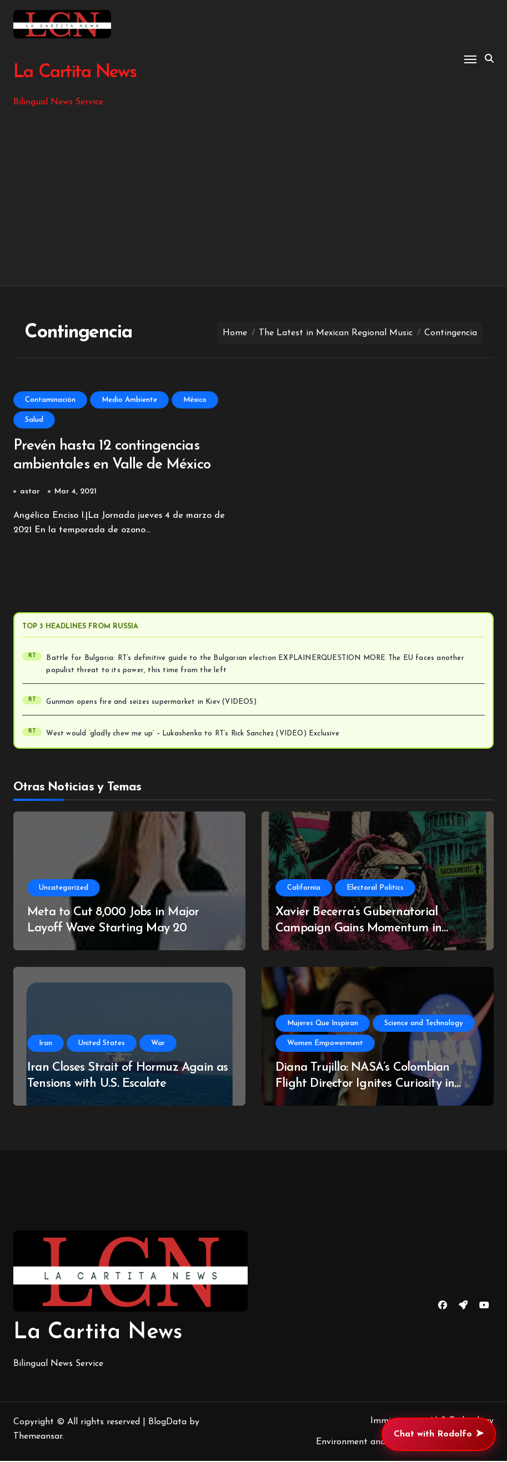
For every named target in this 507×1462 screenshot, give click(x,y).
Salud (34, 420)
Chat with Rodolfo (439, 1434)
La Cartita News (73, 72)
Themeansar (37, 1437)
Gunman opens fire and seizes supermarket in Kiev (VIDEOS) (151, 703)
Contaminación (50, 400)
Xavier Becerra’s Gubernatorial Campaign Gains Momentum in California (358, 929)
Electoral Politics (375, 889)
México (195, 400)
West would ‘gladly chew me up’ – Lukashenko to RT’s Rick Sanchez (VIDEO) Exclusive (192, 735)
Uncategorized (63, 889)
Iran (45, 1044)
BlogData (167, 1423)
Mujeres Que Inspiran (322, 1024)
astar (30, 492)
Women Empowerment (325, 1044)
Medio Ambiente (129, 400)
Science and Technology (423, 1024)
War (158, 1044)
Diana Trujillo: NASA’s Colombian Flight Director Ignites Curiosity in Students (365, 1084)
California (303, 889)
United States (101, 1044)
